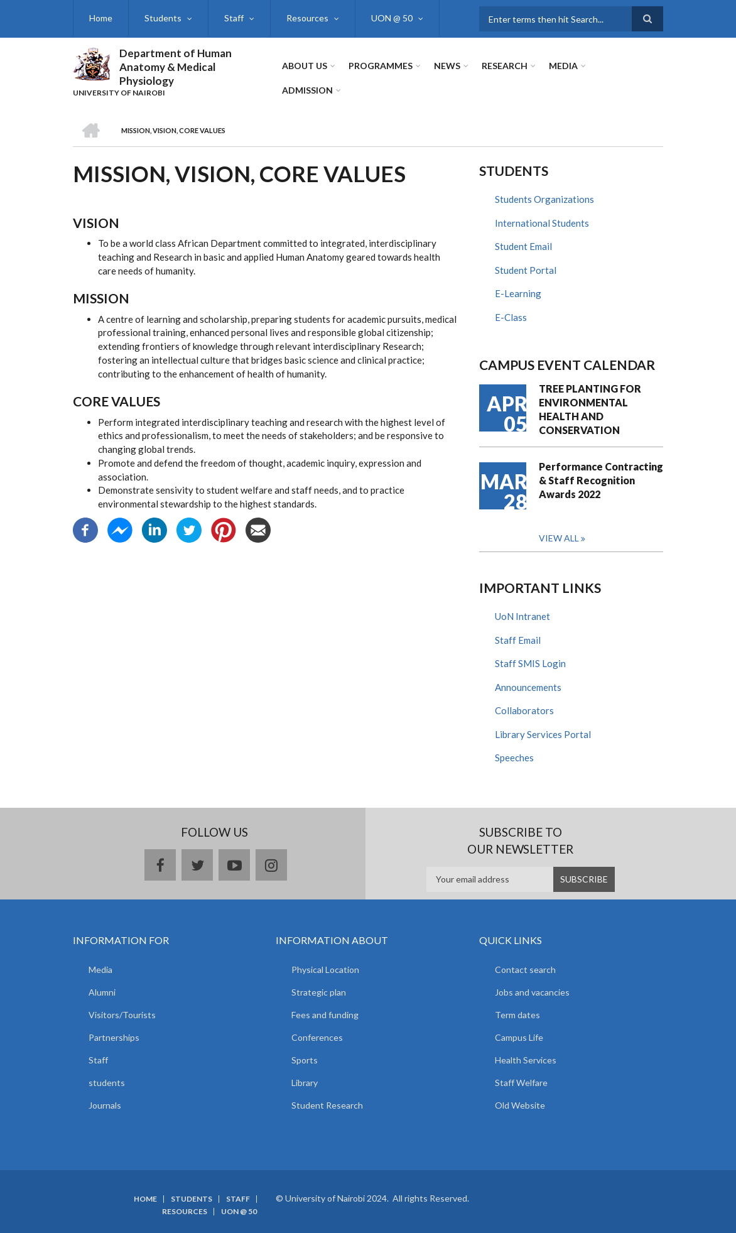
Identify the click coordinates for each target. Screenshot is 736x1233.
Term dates (517, 1014)
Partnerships (114, 1037)
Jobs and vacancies (532, 992)
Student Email (523, 246)
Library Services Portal (543, 734)
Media (563, 65)
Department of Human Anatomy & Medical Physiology (175, 66)
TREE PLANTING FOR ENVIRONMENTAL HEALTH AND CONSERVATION (590, 409)
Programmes (381, 65)
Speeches (514, 757)
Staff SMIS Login (530, 663)
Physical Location (325, 969)
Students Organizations (544, 199)
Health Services (525, 1060)
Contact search (525, 969)
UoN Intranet (522, 616)
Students (162, 18)
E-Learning (518, 293)
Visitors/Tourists (122, 1014)
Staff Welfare (521, 1082)
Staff (234, 18)
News (447, 65)
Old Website (520, 1105)
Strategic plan (318, 992)
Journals (105, 1105)
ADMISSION (307, 90)
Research (505, 65)
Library (304, 1082)
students (107, 1082)
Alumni (102, 992)
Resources (307, 18)
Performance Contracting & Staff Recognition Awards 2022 (601, 480)
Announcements (528, 687)
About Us (304, 65)
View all (559, 538)
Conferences (317, 1037)
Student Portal (525, 270)
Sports (304, 1060)
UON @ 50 (392, 18)
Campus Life (519, 1037)
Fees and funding (325, 1014)
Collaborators (524, 710)
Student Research (327, 1105)
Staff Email (518, 640)
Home (100, 18)
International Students (542, 223)
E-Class (511, 317)
